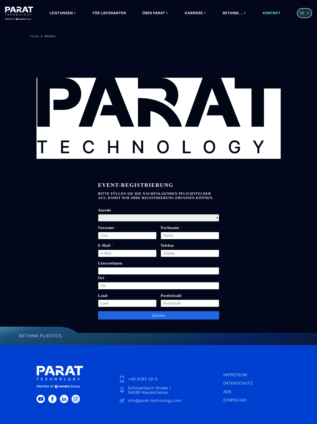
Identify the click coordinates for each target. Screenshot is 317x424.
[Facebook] (54, 399)
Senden (159, 315)
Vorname (106, 228)
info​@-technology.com (155, 400)
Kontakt (272, 13)
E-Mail (104, 245)
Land (102, 296)
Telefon (167, 245)
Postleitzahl (171, 296)
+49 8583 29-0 (143, 379)
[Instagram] (77, 399)
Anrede (104, 210)
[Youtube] (42, 399)
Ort (101, 278)
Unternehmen (110, 263)
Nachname (170, 228)
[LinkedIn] (66, 399)
